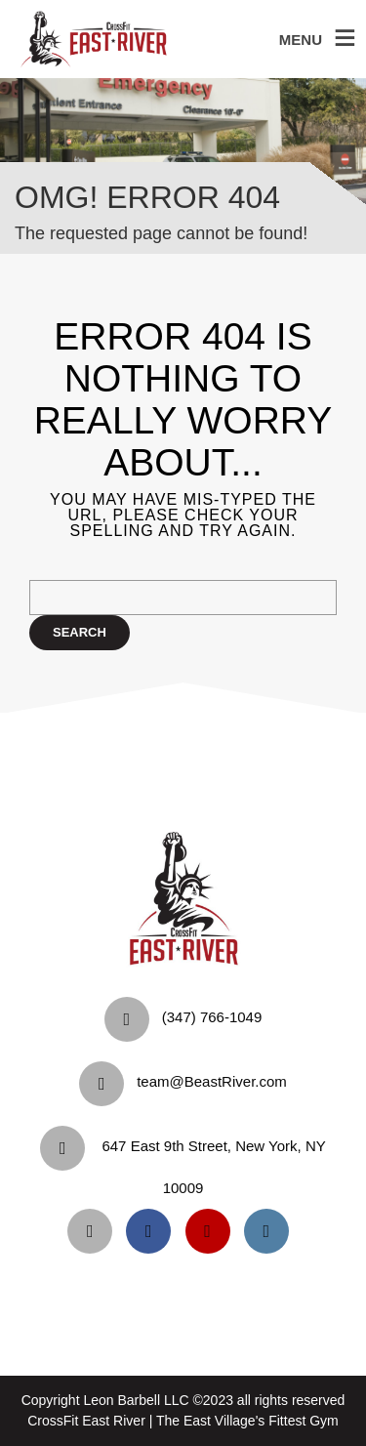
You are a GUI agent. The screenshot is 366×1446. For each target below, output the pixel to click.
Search (79, 632)
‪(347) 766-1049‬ (212, 1017)
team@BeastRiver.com (212, 1081)
